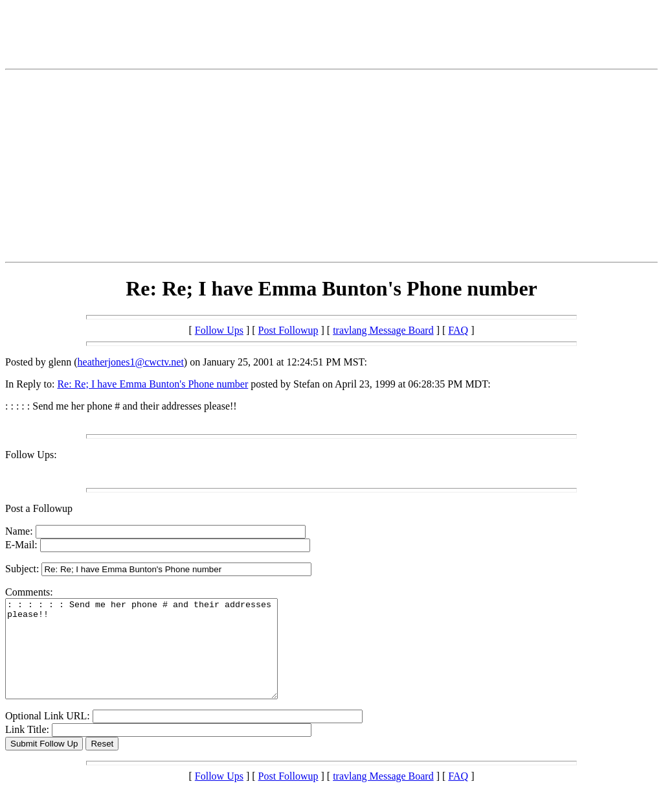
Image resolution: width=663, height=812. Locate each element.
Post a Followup (39, 508)
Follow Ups (219, 330)
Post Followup (288, 330)
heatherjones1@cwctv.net (131, 361)
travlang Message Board (383, 330)
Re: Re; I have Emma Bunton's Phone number (152, 383)
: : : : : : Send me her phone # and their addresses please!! (157, 658)
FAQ (458, 330)
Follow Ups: (31, 454)
